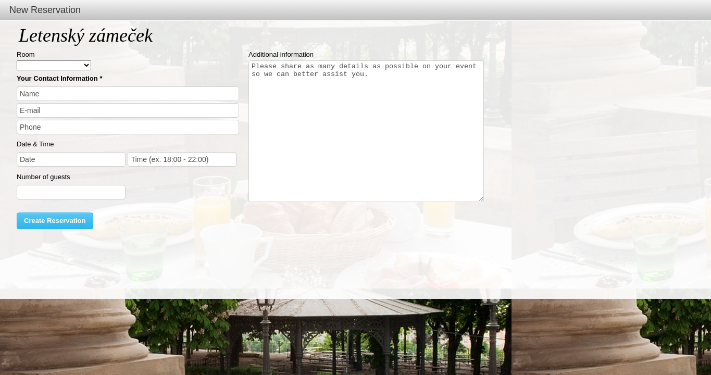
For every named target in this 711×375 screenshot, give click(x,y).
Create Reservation (55, 220)
